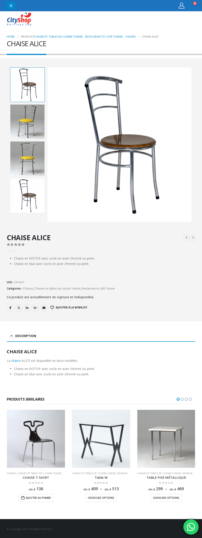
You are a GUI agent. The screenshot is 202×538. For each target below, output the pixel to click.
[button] (11, 5)
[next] (193, 237)
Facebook (10, 306)
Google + (35, 306)
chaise (15, 360)
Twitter (18, 306)
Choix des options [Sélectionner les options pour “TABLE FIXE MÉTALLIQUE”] (166, 497)
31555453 (177, 20)
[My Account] (181, 6)
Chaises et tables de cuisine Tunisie (57, 288)
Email (43, 306)
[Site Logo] (19, 19)
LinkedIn (27, 306)
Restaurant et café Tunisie (98, 288)
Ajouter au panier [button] (38, 497)
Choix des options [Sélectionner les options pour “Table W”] (101, 497)
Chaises (28, 288)
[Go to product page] (36, 438)
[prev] (186, 237)
